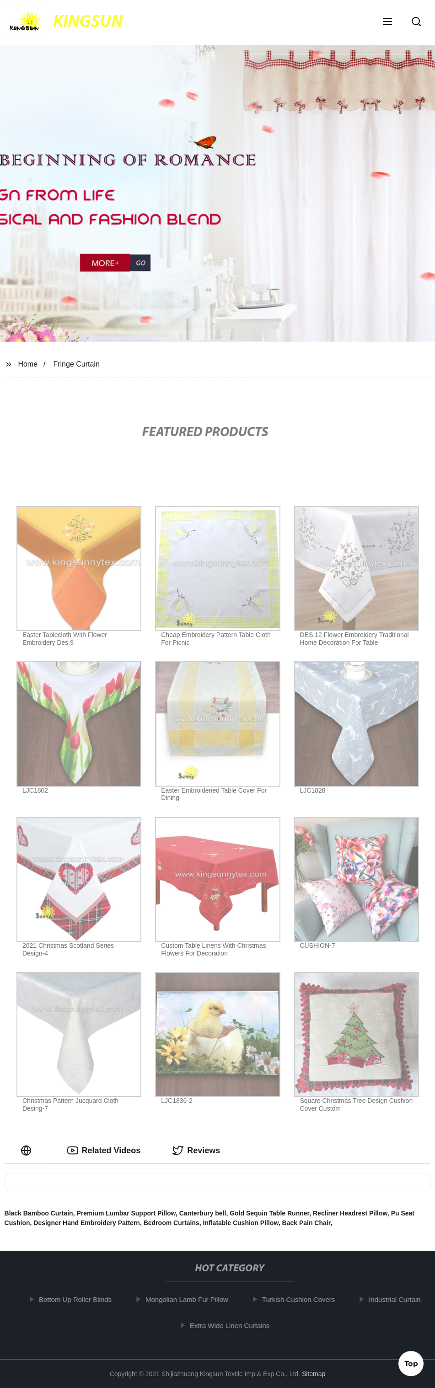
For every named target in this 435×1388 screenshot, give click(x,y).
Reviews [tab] (196, 1150)
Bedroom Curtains (171, 1222)
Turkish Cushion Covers (306, 1299)
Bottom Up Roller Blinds (82, 1299)
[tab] (28, 1151)
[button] (387, 22)
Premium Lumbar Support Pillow (126, 1213)
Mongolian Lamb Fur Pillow (194, 1299)
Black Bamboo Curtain (39, 1213)
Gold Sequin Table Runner (269, 1213)
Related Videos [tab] (104, 1150)
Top (411, 1364)
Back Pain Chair (306, 1222)
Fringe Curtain (76, 364)
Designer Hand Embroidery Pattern (86, 1222)
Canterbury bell (202, 1213)
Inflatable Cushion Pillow (241, 1222)
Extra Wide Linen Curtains (237, 1325)
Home (28, 364)
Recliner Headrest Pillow (350, 1213)
